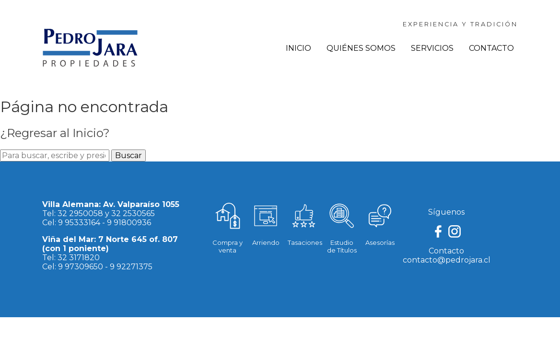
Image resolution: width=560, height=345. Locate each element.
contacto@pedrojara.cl (446, 259)
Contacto (491, 48)
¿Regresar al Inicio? (55, 133)
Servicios (432, 48)
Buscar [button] (128, 155)
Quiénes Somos (361, 48)
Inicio (298, 48)
